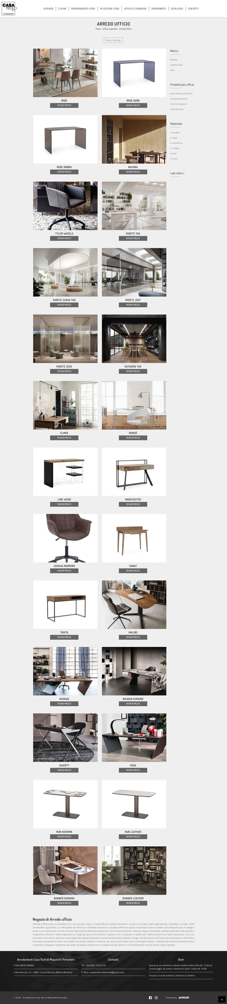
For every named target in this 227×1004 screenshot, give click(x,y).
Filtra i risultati (113, 40)
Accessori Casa (109, 8)
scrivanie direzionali (179, 98)
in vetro (173, 158)
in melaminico (176, 142)
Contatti (193, 8)
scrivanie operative (178, 103)
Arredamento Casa (83, 8)
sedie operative (177, 109)
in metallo (174, 148)
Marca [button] (174, 51)
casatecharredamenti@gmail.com (106, 972)
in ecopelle (175, 132)
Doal (172, 70)
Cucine (62, 8)
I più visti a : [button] (177, 173)
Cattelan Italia (176, 64)
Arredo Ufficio (125, 28)
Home (98, 28)
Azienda (49, 8)
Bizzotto (173, 59)
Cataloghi (177, 8)
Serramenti (158, 8)
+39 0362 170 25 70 (96, 965)
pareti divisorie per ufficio (181, 93)
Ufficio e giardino (135, 8)
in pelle (173, 153)
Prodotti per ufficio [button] (182, 84)
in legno (173, 137)
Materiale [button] (176, 123)
